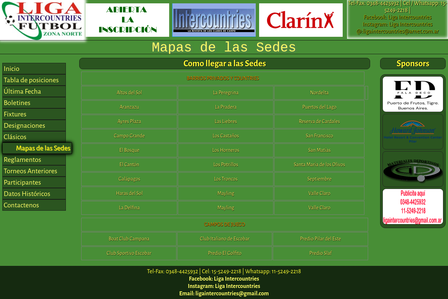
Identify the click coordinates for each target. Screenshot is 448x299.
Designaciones (24, 125)
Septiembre (319, 179)
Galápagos (129, 179)
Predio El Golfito (224, 253)
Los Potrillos (225, 164)
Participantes (22, 182)
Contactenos (21, 205)
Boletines (17, 102)
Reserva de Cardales (319, 121)
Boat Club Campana (129, 238)
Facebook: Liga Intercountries (397, 17)
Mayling (225, 193)
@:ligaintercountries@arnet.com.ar (397, 31)
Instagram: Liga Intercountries (398, 24)
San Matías (319, 150)
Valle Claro (319, 193)
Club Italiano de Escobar (224, 238)
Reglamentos (22, 159)
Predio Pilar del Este (320, 238)
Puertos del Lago (319, 107)
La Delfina (129, 207)
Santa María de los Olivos (319, 164)
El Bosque (129, 150)
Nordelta (319, 92)
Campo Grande (129, 135)
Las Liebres (225, 121)
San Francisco (319, 135)
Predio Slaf (320, 253)
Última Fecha (22, 91)
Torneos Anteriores (30, 171)
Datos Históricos (27, 193)
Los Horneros (225, 150)
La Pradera (225, 107)
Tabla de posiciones (31, 80)
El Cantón (129, 164)
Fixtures (15, 114)
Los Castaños (226, 135)
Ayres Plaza (129, 121)
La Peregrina (226, 92)
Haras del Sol (129, 193)
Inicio (11, 68)
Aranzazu (129, 107)
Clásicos (15, 136)
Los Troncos (226, 179)
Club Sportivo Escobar (128, 253)
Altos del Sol (129, 92)
